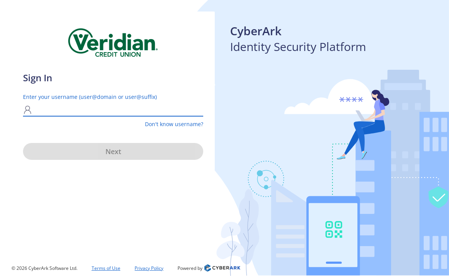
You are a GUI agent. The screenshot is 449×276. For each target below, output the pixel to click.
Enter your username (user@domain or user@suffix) (90, 96)
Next (113, 151)
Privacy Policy (149, 268)
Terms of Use (106, 268)
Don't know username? (174, 124)
